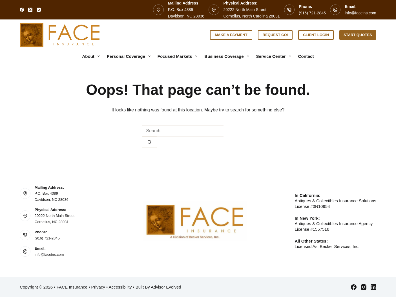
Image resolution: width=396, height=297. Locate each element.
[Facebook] (22, 10)
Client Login (316, 35)
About (92, 56)
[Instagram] (39, 10)
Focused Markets (179, 56)
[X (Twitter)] (30, 10)
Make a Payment (231, 35)
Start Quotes (358, 35)
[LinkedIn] (373, 287)
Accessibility (120, 287)
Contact (306, 56)
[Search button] (149, 142)
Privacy (98, 287)
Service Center (274, 56)
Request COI (275, 35)
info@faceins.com (360, 13)
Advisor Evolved (166, 287)
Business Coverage (227, 56)
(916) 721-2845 (312, 13)
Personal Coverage (130, 56)
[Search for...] (183, 131)
